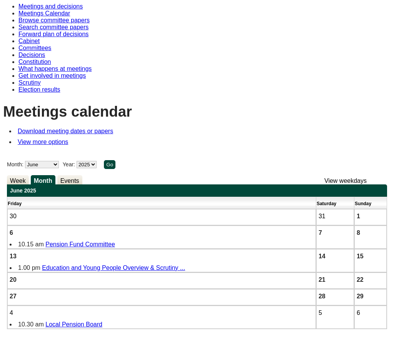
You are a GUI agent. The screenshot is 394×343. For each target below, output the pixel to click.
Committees (34, 48)
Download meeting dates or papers (65, 131)
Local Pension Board (73, 324)
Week (18, 180)
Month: (15, 164)
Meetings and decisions (50, 6)
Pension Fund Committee (80, 244)
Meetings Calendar (44, 13)
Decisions (31, 55)
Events (69, 180)
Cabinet (29, 41)
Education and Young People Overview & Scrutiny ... (113, 267)
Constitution (34, 62)
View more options (43, 142)
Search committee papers (53, 27)
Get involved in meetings (52, 75)
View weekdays (345, 180)
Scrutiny (29, 82)
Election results (39, 89)
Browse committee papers (54, 20)
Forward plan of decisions (53, 34)
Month (43, 180)
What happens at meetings (55, 68)
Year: (70, 164)
